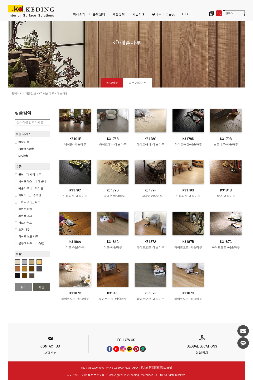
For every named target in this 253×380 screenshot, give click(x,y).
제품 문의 (211, 13)
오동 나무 (22, 229)
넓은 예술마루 (137, 82)
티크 (35, 202)
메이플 (37, 188)
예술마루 (112, 82)
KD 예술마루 (46, 93)
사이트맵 (72, 374)
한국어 (229, 13)
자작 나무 (33, 174)
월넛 (19, 174)
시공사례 (138, 14)
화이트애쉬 (23, 208)
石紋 (39, 243)
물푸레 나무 (24, 243)
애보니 (40, 181)
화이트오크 (23, 215)
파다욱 (20, 195)
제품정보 (118, 14)
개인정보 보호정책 (93, 374)
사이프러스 (23, 181)
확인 (41, 287)
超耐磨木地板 (25, 148)
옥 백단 (35, 195)
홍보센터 (99, 14)
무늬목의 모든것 (163, 14)
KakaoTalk (243, 343)
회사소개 (79, 14)
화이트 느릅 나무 (27, 236)
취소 (23, 287)
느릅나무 (22, 202)
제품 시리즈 (23, 134)
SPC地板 (22, 155)
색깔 (19, 254)
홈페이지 (16, 93)
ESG (185, 14)
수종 (19, 166)
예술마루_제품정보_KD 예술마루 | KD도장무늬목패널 (31, 11)
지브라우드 (23, 222)
